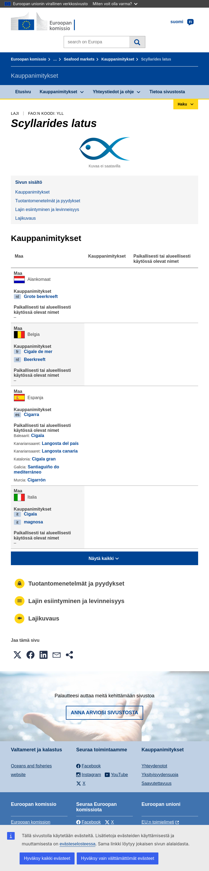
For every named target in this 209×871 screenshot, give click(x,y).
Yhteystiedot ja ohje (113, 91)
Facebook (88, 822)
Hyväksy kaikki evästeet (47, 858)
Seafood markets (79, 59)
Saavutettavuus (156, 783)
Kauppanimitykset (118, 59)
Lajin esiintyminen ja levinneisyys (47, 209)
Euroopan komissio (28, 59)
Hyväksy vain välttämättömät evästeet (117, 858)
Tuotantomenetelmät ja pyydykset (47, 200)
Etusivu (23, 91)
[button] (17, 654)
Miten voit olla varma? (115, 3)
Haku (137, 42)
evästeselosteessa (78, 844)
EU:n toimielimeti (158, 822)
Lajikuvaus (25, 218)
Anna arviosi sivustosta (104, 712)
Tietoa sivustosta (167, 91)
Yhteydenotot (154, 766)
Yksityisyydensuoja (160, 774)
